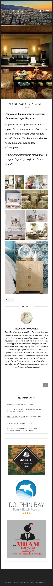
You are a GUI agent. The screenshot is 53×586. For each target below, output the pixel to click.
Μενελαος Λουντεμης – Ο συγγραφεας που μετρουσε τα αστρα (24, 410)
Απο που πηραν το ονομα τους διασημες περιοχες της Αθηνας (24, 417)
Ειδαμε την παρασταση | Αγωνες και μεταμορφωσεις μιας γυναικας (22, 429)
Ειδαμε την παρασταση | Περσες (20, 404)
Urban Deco (26, 306)
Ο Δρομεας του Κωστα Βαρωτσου (20, 423)
